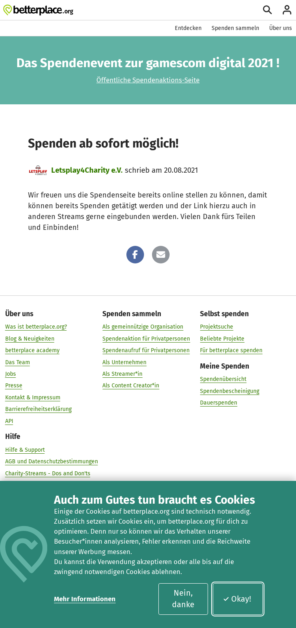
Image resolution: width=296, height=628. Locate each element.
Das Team (17, 362)
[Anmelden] (287, 10)
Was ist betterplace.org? (36, 327)
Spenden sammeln (235, 28)
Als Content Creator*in (130, 386)
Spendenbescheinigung (229, 391)
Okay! (237, 599)
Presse (13, 386)
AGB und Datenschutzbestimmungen (51, 462)
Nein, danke (183, 599)
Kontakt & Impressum (32, 397)
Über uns (280, 28)
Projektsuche (216, 327)
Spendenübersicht (223, 379)
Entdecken (188, 28)
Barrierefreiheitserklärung (38, 409)
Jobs (10, 374)
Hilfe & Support (25, 450)
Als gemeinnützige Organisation (142, 327)
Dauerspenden (218, 403)
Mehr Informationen (85, 599)
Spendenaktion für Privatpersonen (146, 338)
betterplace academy (32, 350)
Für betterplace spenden (231, 350)
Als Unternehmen (124, 362)
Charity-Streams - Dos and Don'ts (47, 473)
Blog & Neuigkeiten (29, 338)
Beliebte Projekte (222, 338)
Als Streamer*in (122, 374)
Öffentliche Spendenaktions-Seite (148, 80)
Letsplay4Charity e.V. (87, 170)
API (9, 421)
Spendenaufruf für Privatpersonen (146, 350)
